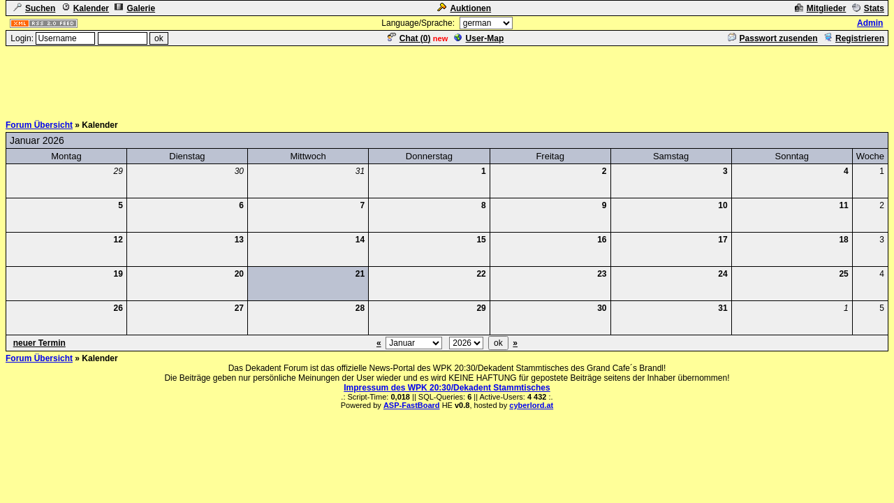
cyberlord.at (531, 405)
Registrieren (853, 38)
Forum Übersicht (39, 125)
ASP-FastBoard (411, 405)
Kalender (85, 8)
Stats (868, 8)
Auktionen (464, 8)
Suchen (34, 8)
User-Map (479, 38)
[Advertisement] (447, 79)
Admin (870, 23)
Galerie (135, 8)
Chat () (409, 38)
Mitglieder (821, 8)
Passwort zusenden (773, 38)
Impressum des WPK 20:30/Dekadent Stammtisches (447, 388)
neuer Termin (39, 343)
